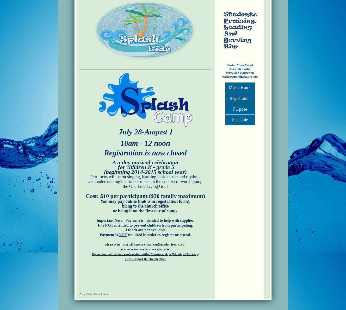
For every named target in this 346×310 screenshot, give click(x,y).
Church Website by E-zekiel (94, 294)
